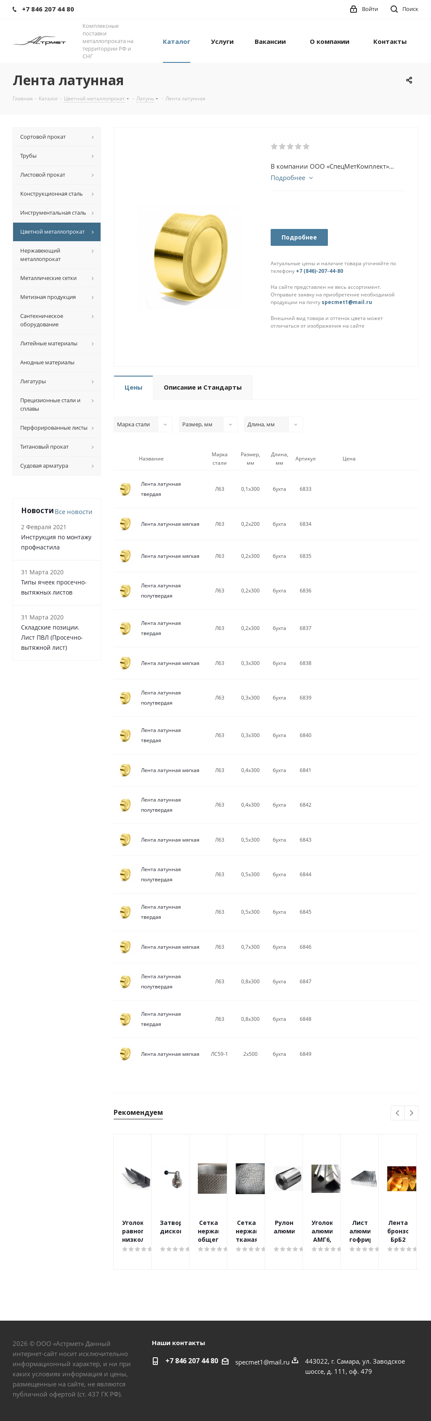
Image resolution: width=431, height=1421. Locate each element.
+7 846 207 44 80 (191, 1360)
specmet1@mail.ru (347, 302)
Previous (398, 1113)
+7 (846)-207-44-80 (319, 271)
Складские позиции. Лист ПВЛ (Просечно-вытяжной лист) (52, 637)
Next (411, 1113)
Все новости (74, 511)
